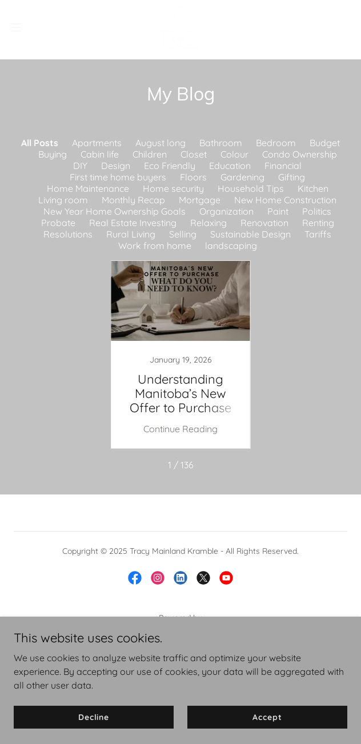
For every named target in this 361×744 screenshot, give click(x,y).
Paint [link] (277, 211)
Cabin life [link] (100, 154)
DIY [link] (80, 165)
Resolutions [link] (68, 234)
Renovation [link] (264, 222)
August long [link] (160, 142)
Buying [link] (52, 154)
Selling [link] (182, 234)
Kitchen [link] (313, 188)
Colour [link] (234, 154)
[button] (31, 27)
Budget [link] (325, 142)
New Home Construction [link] (285, 200)
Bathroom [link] (220, 142)
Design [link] (115, 165)
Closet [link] (194, 154)
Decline (93, 716)
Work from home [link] (154, 245)
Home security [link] (173, 188)
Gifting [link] (291, 177)
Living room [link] (63, 200)
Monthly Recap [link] (133, 200)
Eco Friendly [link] (169, 165)
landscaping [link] (231, 245)
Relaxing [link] (208, 222)
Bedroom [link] (276, 142)
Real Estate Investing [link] (133, 222)
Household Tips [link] (251, 188)
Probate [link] (58, 222)
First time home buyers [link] (118, 177)
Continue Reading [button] (180, 429)
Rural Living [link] (130, 234)
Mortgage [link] (199, 200)
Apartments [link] (97, 142)
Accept (267, 716)
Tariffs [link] (317, 234)
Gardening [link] (242, 177)
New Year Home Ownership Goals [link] (114, 211)
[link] (180, 27)
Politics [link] (316, 211)
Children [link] (150, 154)
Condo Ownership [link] (299, 154)
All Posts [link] (39, 142)
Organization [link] (226, 211)
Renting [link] (318, 222)
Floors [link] (193, 177)
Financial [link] (283, 165)
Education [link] (230, 165)
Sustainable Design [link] (250, 234)
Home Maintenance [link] (88, 188)
